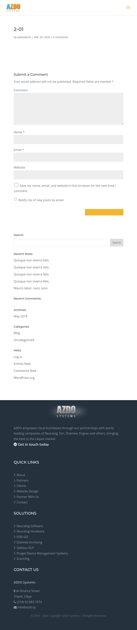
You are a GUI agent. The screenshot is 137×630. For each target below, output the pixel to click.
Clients (21, 486)
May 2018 (20, 316)
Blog (17, 333)
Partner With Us (27, 497)
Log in (18, 357)
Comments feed (25, 371)
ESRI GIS (22, 537)
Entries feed (22, 364)
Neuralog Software (29, 526)
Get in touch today (33, 444)
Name (19, 132)
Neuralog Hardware (30, 531)
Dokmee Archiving (29, 542)
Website (19, 167)
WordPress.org (24, 378)
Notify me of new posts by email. (41, 200)
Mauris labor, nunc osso (30, 288)
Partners (22, 480)
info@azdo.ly (26, 607)
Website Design (27, 491)
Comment (21, 90)
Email (19, 150)
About (20, 475)
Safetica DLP (25, 548)
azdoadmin (24, 37)
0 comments (60, 37)
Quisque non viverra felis (31, 260)
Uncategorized (24, 340)
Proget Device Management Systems (42, 553)
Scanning (22, 559)
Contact (21, 502)
